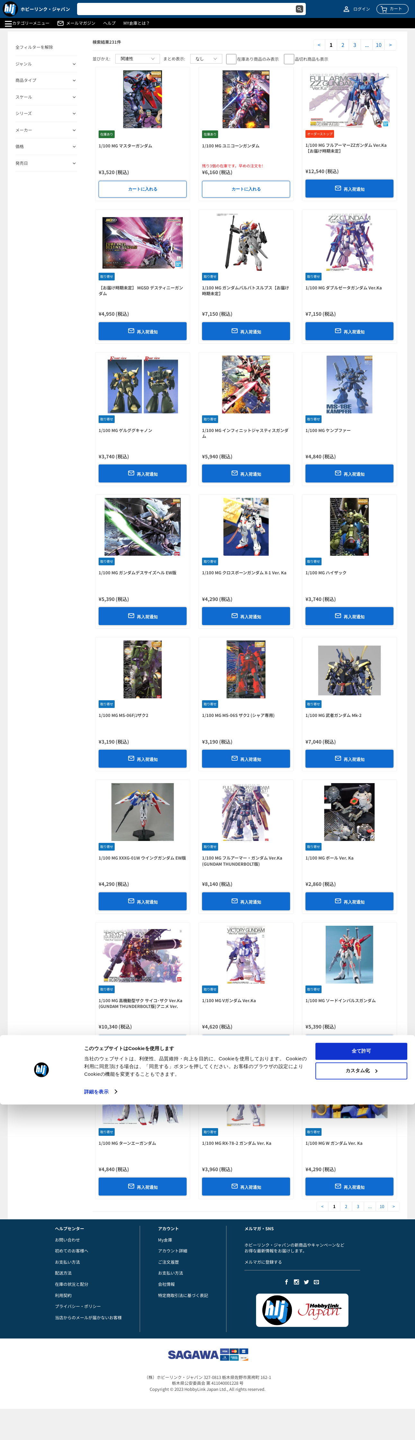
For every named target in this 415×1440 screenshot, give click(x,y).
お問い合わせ (67, 1240)
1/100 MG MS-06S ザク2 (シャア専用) (238, 715)
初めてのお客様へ (71, 1251)
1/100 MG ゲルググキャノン (125, 430)
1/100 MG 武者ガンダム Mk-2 (333, 715)
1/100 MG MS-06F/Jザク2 (123, 715)
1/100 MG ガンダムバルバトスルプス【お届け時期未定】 (245, 291)
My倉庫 (165, 1240)
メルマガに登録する (263, 1262)
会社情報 (166, 1284)
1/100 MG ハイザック (326, 573)
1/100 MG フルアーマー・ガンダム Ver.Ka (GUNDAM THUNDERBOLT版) (242, 861)
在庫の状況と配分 (71, 1284)
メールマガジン (80, 23)
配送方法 (63, 1273)
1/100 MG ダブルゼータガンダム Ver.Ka (343, 288)
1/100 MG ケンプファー (328, 430)
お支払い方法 (67, 1262)
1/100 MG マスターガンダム (125, 146)
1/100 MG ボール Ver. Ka (329, 858)
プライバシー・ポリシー (78, 1306)
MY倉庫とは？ (136, 23)
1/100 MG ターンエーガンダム (127, 1143)
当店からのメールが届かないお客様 (88, 1317)
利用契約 (63, 1295)
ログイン (361, 9)
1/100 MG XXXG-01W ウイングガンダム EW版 (142, 858)
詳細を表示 (96, 1427)
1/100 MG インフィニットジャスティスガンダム (245, 433)
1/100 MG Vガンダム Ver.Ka (229, 1000)
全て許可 (361, 1387)
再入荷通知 (350, 188)
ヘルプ (109, 23)
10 (379, 45)
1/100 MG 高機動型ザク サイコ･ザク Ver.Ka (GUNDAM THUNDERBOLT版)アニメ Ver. (140, 1003)
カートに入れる (142, 189)
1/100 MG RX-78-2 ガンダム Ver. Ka (236, 1143)
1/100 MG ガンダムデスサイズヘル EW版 (137, 573)
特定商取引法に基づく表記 (183, 1295)
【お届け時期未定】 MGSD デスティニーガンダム (141, 291)
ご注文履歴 (168, 1262)
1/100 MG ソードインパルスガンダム (340, 1000)
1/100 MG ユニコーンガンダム (231, 146)
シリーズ (23, 113)
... (367, 45)
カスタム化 (361, 1406)
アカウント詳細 (172, 1251)
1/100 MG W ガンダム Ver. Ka (334, 1143)
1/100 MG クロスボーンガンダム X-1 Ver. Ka (244, 573)
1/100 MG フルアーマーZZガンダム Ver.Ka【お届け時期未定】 (346, 148)
